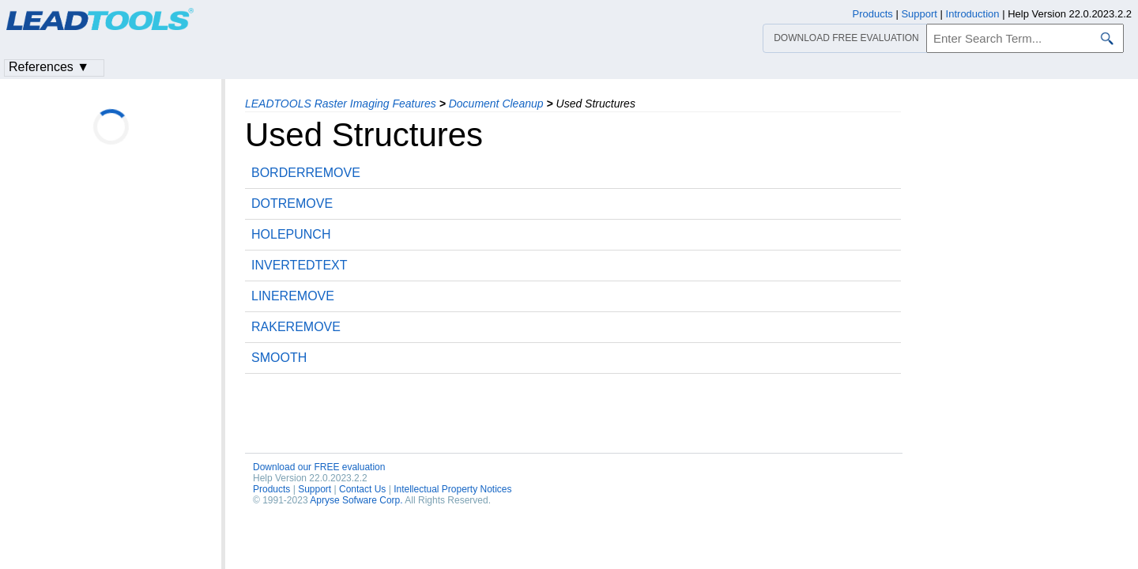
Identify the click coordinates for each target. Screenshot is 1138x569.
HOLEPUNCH (290, 234)
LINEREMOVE (292, 296)
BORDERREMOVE (305, 172)
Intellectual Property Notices (452, 489)
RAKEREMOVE (296, 326)
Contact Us (362, 489)
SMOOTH (279, 357)
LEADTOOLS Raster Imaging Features (340, 103)
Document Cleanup (496, 103)
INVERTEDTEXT (299, 265)
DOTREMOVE (292, 203)
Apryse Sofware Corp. (356, 500)
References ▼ (49, 66)
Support (314, 489)
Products (271, 489)
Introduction (973, 14)
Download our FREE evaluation (319, 467)
